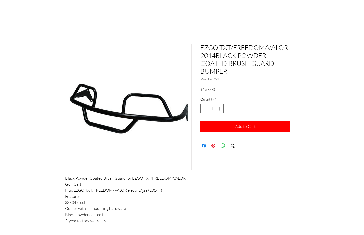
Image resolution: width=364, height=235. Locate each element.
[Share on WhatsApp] (223, 146)
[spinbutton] (212, 108)
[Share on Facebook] (204, 146)
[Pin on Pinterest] (213, 146)
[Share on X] (233, 146)
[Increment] (220, 108)
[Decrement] (204, 108)
